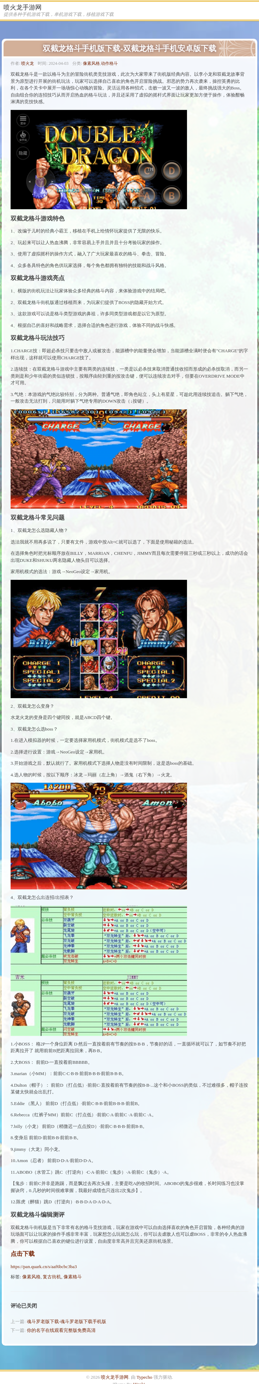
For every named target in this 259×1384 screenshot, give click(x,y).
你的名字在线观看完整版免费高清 (61, 1330)
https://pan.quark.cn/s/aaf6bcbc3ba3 (44, 1266)
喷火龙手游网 (23, 7)
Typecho (144, 1377)
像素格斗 (73, 1276)
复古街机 (52, 1276)
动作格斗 (109, 63)
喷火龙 (27, 63)
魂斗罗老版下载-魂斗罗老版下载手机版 (66, 1321)
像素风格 (91, 63)
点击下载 (23, 1253)
